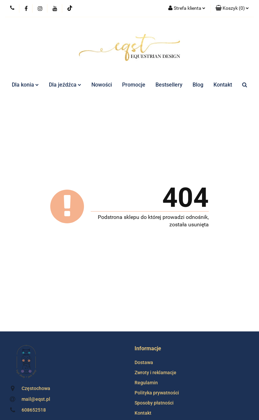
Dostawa (144, 362)
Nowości (101, 85)
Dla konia (25, 85)
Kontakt (222, 85)
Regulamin (146, 382)
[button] (232, 8)
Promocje (133, 85)
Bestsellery (168, 85)
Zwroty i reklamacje (155, 372)
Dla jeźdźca (65, 85)
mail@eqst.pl (36, 399)
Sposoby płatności (154, 403)
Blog (198, 85)
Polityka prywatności (157, 392)
